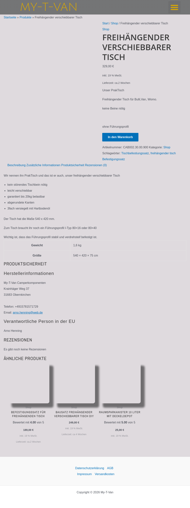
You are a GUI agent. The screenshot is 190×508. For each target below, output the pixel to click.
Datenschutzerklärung (89, 468)
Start (105, 23)
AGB (110, 468)
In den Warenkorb (120, 137)
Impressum (84, 474)
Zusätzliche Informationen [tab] (43, 165)
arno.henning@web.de (28, 312)
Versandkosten (104, 474)
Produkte (25, 17)
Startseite (10, 17)
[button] (174, 7)
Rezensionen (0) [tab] (96, 165)
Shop (114, 23)
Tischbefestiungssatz (135, 153)
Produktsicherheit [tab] (72, 165)
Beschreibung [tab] (16, 165)
